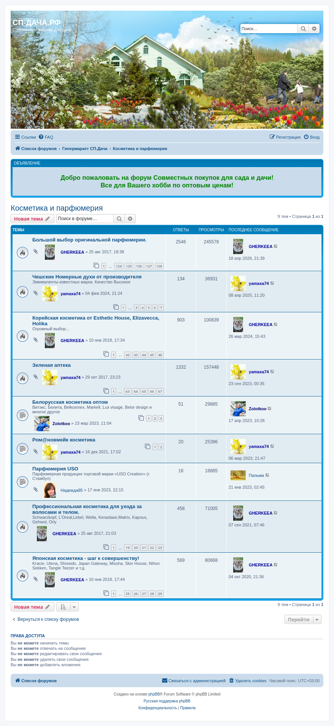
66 (152, 391)
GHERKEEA (72, 252)
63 (127, 391)
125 (129, 266)
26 (136, 593)
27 (144, 593)
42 (127, 354)
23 (160, 547)
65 (144, 391)
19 (127, 547)
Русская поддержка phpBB (166, 701)
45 (152, 354)
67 (160, 391)
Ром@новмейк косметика (63, 440)
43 (136, 354)
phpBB (154, 694)
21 (144, 547)
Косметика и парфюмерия (57, 208)
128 (159, 266)
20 (136, 547)
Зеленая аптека (51, 365)
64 (136, 391)
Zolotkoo (61, 423)
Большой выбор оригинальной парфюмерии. (89, 240)
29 (160, 593)
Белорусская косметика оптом (70, 402)
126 (139, 266)
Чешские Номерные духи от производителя (87, 277)
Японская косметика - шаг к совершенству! (85, 558)
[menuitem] (45, 137)
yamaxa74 (70, 293)
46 (160, 354)
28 (152, 593)
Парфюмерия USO (55, 469)
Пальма (256, 475)
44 (144, 354)
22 (152, 547)
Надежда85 (71, 490)
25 (127, 593)
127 (149, 266)
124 (118, 266)
